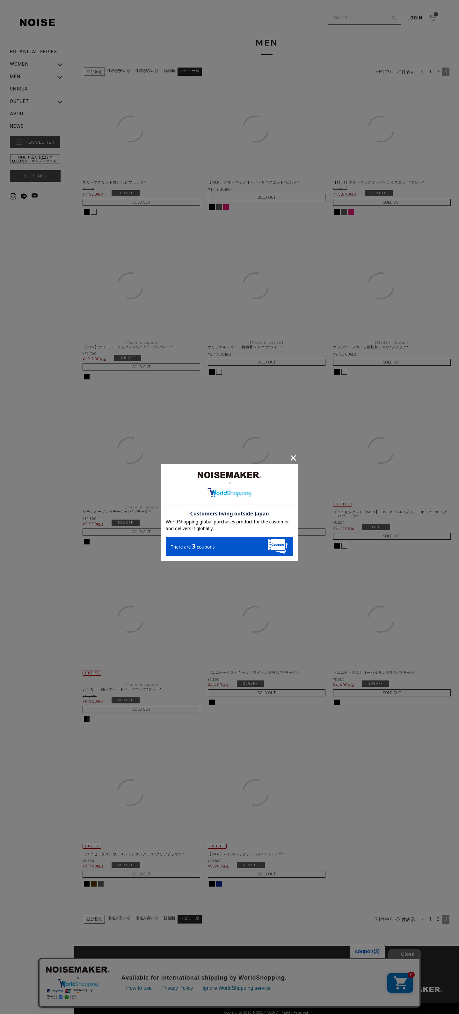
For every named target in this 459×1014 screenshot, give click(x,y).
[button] (422, 67)
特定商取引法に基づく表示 (114, 966)
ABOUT (18, 113)
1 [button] (430, 67)
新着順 (169, 66)
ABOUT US (99, 956)
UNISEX (19, 89)
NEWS (17, 126)
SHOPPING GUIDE (341, 956)
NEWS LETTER (40, 142)
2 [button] (438, 67)
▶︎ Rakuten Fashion (342, 966)
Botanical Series (33, 51)
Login (414, 18)
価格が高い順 (146, 66)
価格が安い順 (118, 66)
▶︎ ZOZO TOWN (222, 966)
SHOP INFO (35, 176)
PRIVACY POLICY (223, 956)
